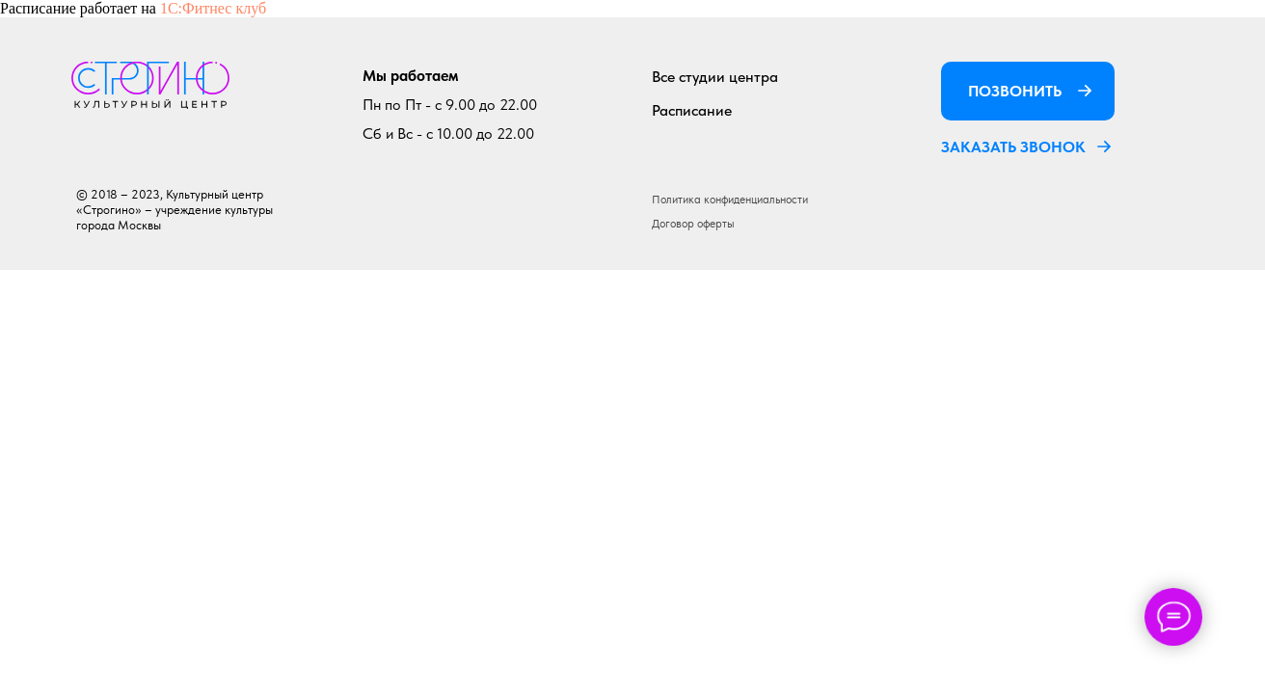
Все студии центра (715, 76)
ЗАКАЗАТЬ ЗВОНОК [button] (1013, 147)
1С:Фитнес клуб (213, 8)
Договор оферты (693, 223)
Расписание (692, 110)
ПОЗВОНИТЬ (1015, 91)
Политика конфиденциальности (730, 199)
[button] (1104, 146)
